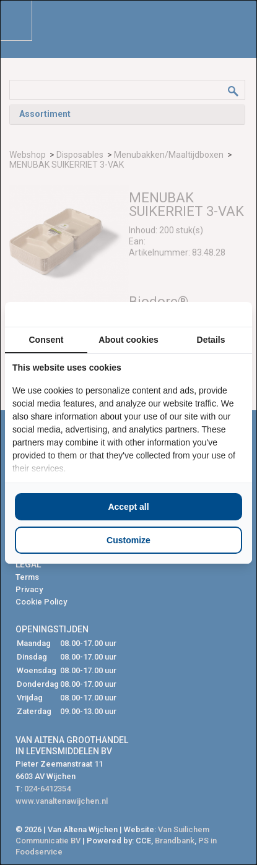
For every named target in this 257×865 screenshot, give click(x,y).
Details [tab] (211, 340)
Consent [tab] (46, 340)
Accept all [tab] (128, 507)
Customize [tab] (128, 540)
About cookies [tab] (128, 340)
